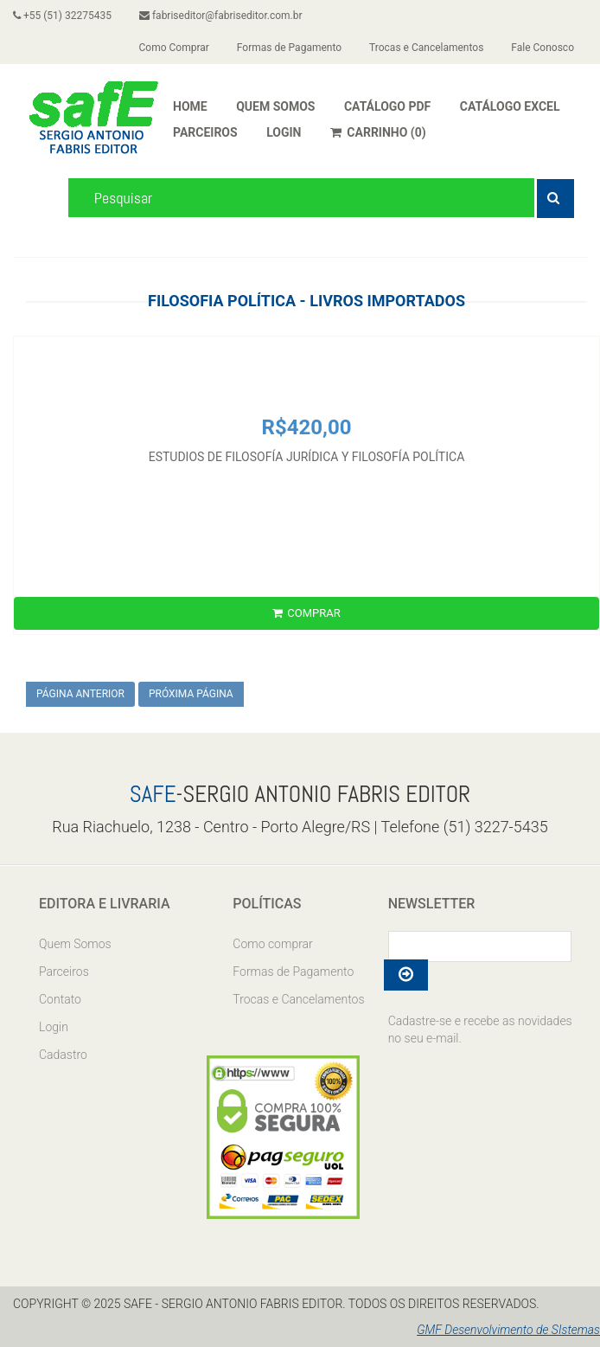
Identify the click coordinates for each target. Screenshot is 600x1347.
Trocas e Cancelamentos (426, 48)
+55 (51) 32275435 (62, 16)
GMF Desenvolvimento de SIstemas (508, 1330)
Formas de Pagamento (289, 48)
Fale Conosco (542, 48)
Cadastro (63, 1055)
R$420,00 (307, 427)
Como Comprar (174, 48)
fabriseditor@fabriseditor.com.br (221, 16)
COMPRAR (306, 612)
